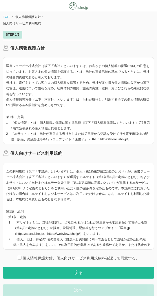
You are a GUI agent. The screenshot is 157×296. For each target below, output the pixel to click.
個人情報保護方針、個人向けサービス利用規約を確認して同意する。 (78, 258)
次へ (78, 289)
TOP (6, 17)
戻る (78, 272)
